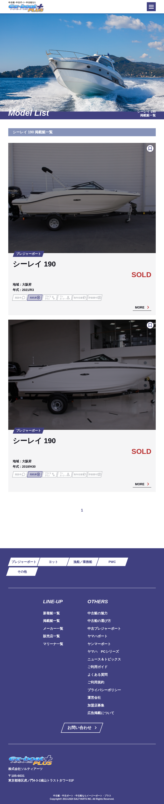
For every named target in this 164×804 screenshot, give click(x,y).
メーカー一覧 (53, 628)
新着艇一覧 (51, 613)
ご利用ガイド (97, 667)
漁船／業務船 (82, 562)
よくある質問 (97, 674)
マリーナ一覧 (53, 644)
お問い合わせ (79, 727)
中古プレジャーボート (104, 628)
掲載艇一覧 (51, 621)
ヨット (53, 562)
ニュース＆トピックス (104, 659)
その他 (22, 571)
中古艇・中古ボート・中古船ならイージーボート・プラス (82, 795)
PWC (112, 562)
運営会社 (94, 697)
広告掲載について (100, 713)
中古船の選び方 (99, 621)
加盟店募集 (95, 705)
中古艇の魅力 (97, 613)
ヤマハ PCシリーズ (103, 651)
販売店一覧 (51, 636)
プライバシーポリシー (104, 690)
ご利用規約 (95, 682)
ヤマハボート (97, 636)
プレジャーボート (23, 562)
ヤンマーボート (99, 644)
